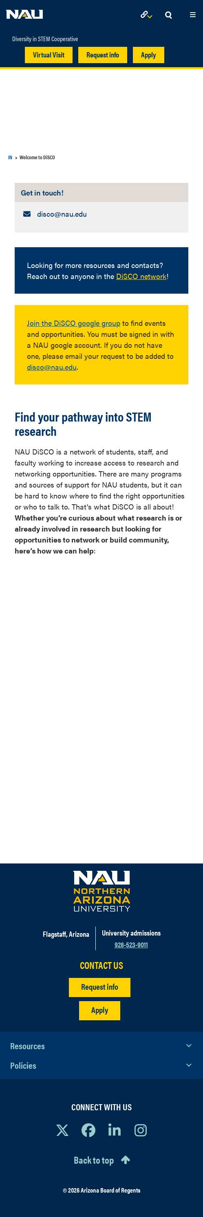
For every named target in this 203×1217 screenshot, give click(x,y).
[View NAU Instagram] (140, 1130)
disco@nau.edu (52, 367)
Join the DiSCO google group (73, 323)
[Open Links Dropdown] (148, 15)
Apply (148, 54)
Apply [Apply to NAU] (99, 1009)
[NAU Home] (24, 12)
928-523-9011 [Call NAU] (131, 944)
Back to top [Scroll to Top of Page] (94, 1159)
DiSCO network (141, 276)
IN (10, 157)
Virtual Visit (48, 54)
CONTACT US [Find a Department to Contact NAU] (101, 965)
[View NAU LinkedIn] (114, 1130)
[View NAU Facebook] (88, 1130)
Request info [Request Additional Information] (99, 986)
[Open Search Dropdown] (168, 15)
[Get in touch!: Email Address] (101, 213)
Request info (102, 54)
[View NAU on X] (62, 1130)
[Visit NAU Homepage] (101, 891)
